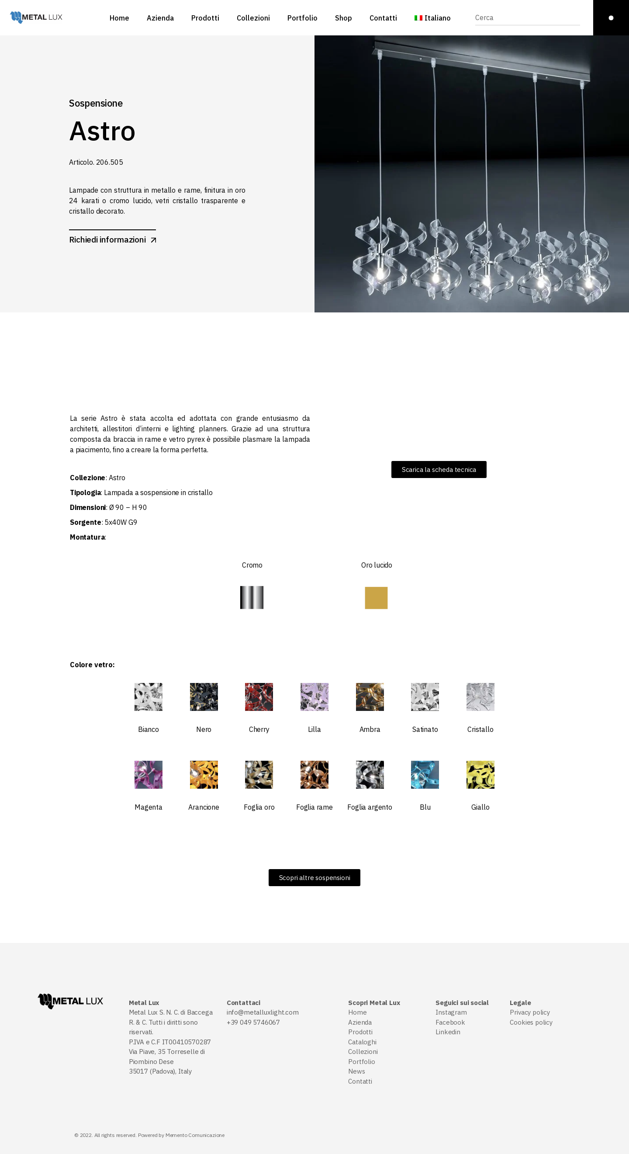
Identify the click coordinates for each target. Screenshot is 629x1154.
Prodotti (360, 1032)
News (356, 1071)
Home (357, 1012)
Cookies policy (531, 1022)
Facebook (450, 1022)
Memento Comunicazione (195, 1135)
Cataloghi (362, 1042)
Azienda (360, 1022)
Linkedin (447, 1032)
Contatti (360, 1081)
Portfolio (361, 1061)
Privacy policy (530, 1012)
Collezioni (362, 1051)
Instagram (451, 1012)
